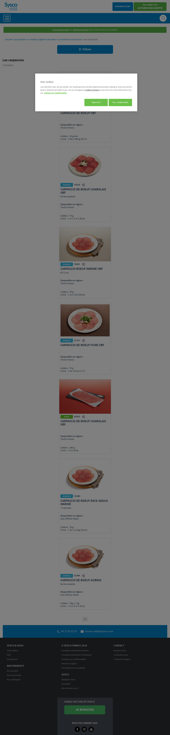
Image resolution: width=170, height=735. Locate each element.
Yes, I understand (120, 102)
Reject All (94, 102)
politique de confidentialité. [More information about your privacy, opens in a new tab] (55, 93)
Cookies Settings (92, 90)
